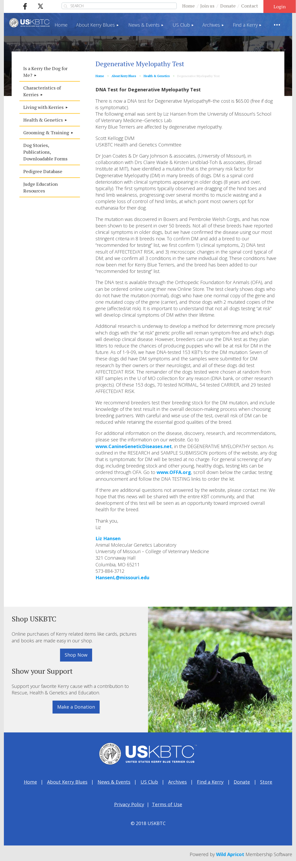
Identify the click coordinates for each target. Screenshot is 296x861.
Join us (207, 6)
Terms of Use (167, 804)
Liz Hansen (108, 538)
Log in (279, 6)
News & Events (114, 782)
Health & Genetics (157, 76)
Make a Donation (76, 707)
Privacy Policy (129, 804)
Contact (249, 6)
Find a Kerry (210, 782)
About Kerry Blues (124, 76)
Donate (228, 6)
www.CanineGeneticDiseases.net (133, 446)
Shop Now (76, 655)
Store (266, 782)
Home (188, 6)
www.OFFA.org (174, 472)
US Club (149, 782)
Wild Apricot (230, 854)
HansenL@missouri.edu (122, 577)
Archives (177, 782)
